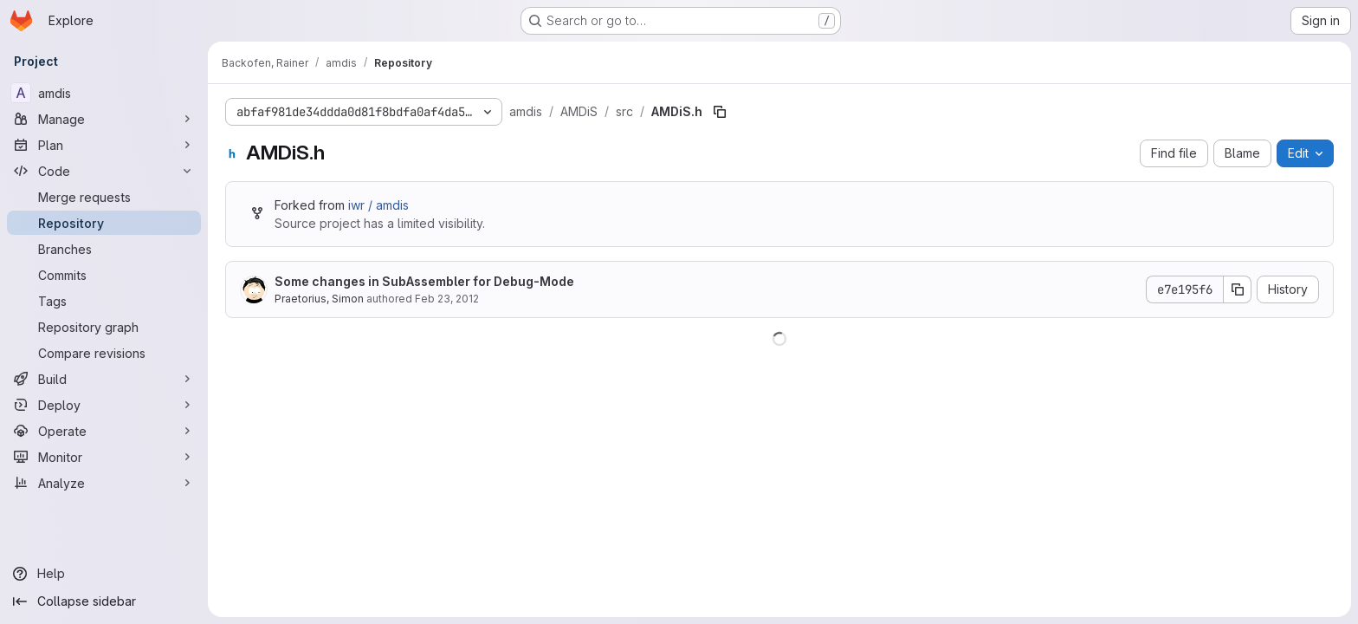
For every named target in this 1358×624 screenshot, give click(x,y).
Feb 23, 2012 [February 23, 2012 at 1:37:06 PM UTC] (447, 298)
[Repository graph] (104, 327)
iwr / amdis (378, 205)
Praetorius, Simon (319, 298)
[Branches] (104, 249)
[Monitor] (104, 457)
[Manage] (104, 119)
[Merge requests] (104, 197)
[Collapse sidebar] (104, 601)
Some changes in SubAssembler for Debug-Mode (424, 281)
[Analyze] (104, 483)
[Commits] (104, 275)
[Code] (104, 171)
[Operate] (104, 431)
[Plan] (104, 145)
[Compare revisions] (104, 353)
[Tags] (104, 301)
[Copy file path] (720, 112)
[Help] (104, 574)
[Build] (104, 379)
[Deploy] (104, 405)
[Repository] (104, 223)
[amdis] (104, 93)
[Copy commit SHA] (1237, 289)
